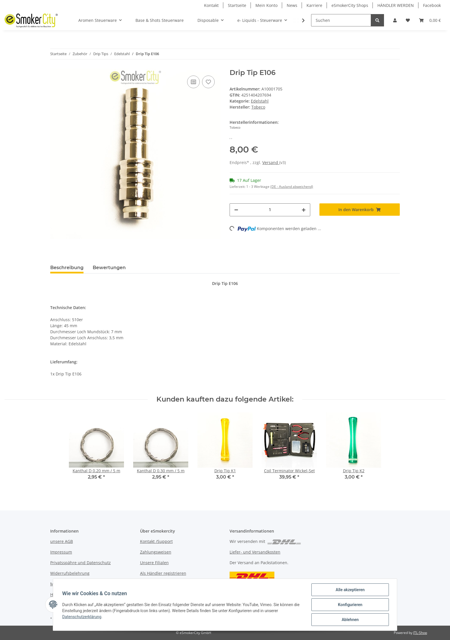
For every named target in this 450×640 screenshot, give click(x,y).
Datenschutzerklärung (81, 616)
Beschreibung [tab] (67, 267)
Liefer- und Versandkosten (255, 552)
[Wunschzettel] (407, 20)
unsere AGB (61, 541)
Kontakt (211, 5)
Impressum (61, 552)
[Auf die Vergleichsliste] (193, 82)
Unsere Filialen (154, 562)
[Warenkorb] (429, 20)
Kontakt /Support (156, 541)
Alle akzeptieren (349, 589)
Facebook (432, 5)
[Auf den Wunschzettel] (208, 82)
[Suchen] (341, 20)
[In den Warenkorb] (359, 209)
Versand (270, 162)
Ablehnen (350, 619)
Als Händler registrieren (163, 573)
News (292, 5)
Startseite (237, 5)
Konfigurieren (350, 604)
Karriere (314, 5)
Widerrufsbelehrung (70, 573)
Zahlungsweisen (155, 552)
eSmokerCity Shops (349, 5)
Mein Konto (266, 5)
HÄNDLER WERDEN (395, 5)
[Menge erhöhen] (303, 210)
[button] (395, 20)
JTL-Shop (420, 632)
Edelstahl (260, 101)
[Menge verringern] (236, 210)
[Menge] (270, 210)
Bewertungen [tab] (109, 267)
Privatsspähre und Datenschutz (80, 562)
